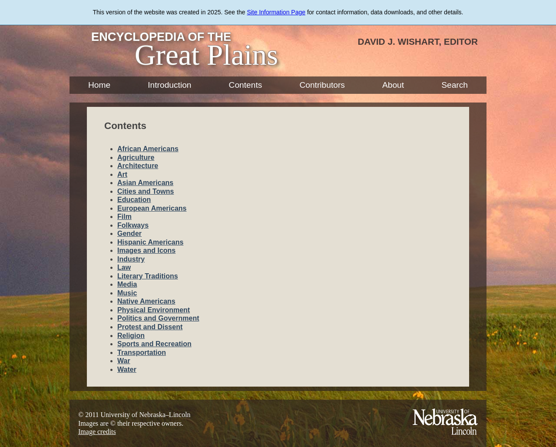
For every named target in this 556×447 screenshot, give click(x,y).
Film (124, 216)
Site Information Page (276, 12)
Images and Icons (146, 250)
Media (127, 284)
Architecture (137, 165)
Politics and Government (158, 318)
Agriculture (135, 157)
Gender (129, 233)
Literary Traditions (147, 276)
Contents (245, 84)
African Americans (148, 148)
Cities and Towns (145, 191)
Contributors (322, 84)
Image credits (97, 431)
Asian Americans (145, 182)
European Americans (151, 208)
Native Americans (146, 301)
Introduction (169, 84)
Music (127, 293)
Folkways (133, 225)
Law (124, 267)
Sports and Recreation (154, 344)
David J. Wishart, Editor (417, 41)
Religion (131, 335)
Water (126, 369)
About (393, 84)
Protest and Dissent (149, 327)
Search (454, 84)
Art (122, 174)
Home (99, 84)
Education (134, 199)
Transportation (141, 352)
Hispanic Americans (150, 242)
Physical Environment (153, 310)
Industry (131, 259)
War (123, 360)
